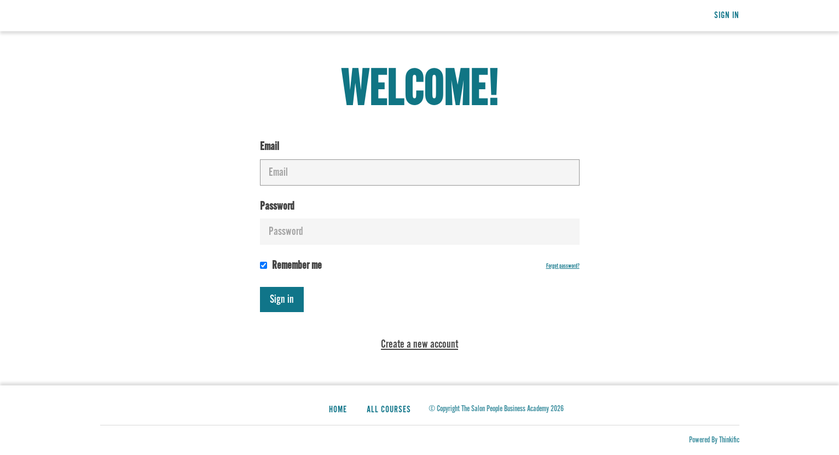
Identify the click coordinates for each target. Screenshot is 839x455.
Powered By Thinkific (714, 440)
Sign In (726, 15)
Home (338, 410)
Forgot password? (563, 266)
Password (420, 222)
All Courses (389, 410)
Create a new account (419, 344)
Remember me (291, 265)
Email (420, 163)
